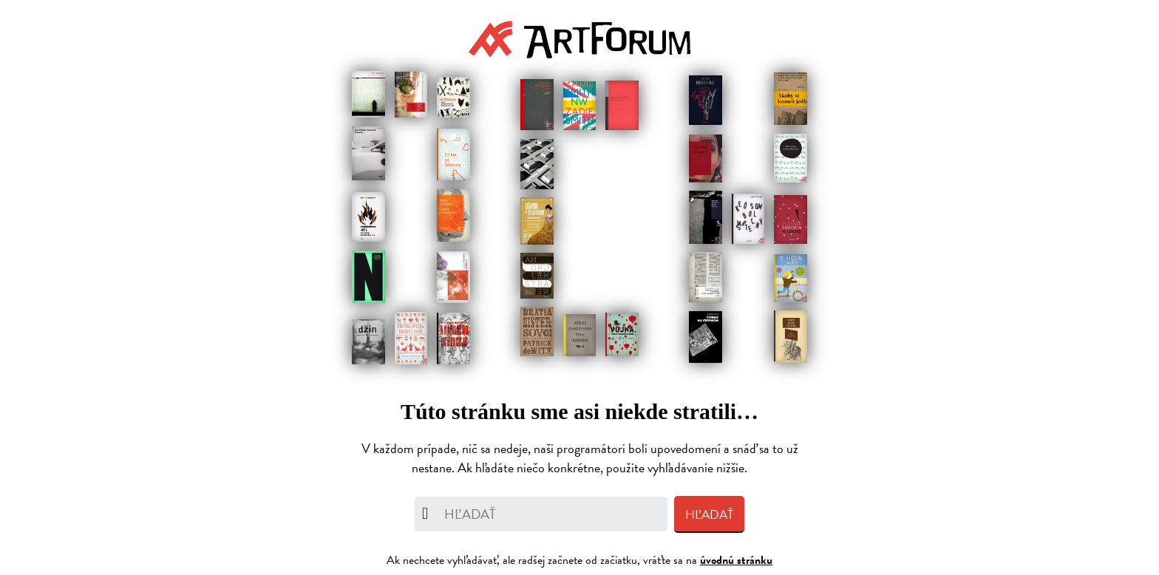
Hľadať (709, 515)
